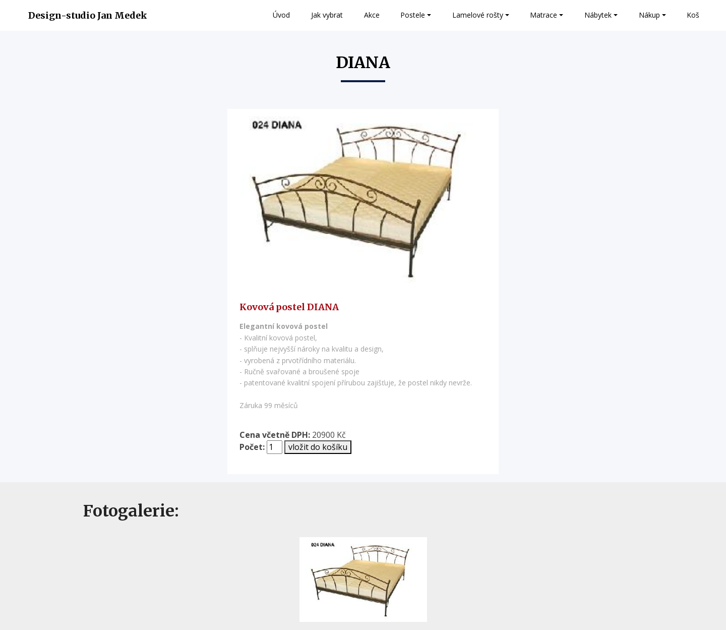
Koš (693, 15)
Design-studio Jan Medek (87, 15)
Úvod (281, 15)
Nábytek (598, 15)
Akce (372, 15)
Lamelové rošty (477, 15)
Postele (412, 15)
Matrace (543, 15)
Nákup (649, 15)
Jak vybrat (327, 15)
